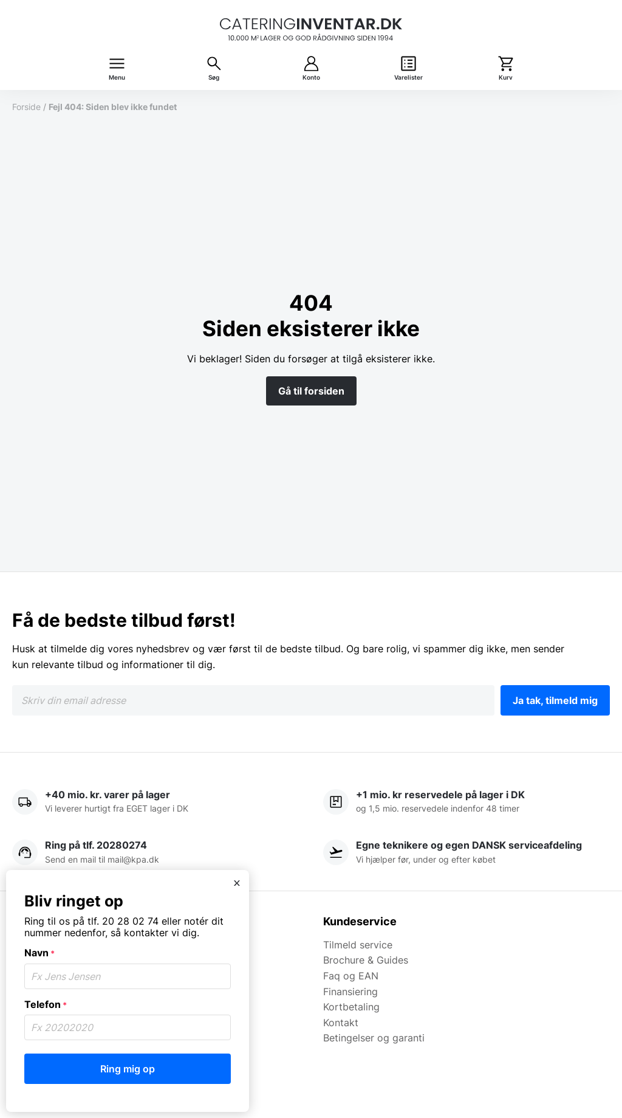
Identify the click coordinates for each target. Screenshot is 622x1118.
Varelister (408, 77)
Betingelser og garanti (374, 1038)
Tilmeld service (357, 945)
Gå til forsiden (311, 391)
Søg (213, 77)
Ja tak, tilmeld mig (555, 700)
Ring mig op (127, 1069)
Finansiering (350, 991)
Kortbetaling (351, 1007)
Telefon (45, 1004)
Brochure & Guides (365, 960)
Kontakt (340, 1022)
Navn (39, 952)
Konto (311, 77)
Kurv (506, 77)
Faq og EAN (350, 976)
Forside (26, 107)
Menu (117, 77)
